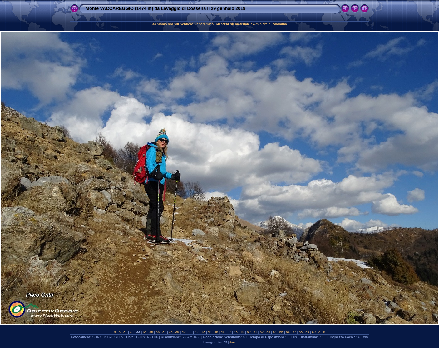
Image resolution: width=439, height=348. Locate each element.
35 (151, 332)
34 (144, 332)
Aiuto (232, 342)
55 (281, 332)
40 (183, 332)
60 (314, 332)
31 (125, 332)
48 (236, 332)
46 (222, 332)
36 (157, 332)
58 (300, 332)
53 (268, 332)
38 (171, 332)
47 (229, 332)
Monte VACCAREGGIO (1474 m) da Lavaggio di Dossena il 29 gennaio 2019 (165, 8)
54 (275, 332)
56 (288, 332)
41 (190, 332)
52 (261, 332)
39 (177, 332)
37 (164, 332)
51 (255, 332)
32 (132, 332)
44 (210, 332)
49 (242, 332)
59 (307, 332)
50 (249, 332)
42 (197, 332)
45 (216, 332)
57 (294, 332)
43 (203, 332)
